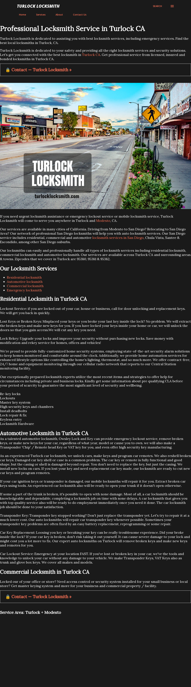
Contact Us (77, 14)
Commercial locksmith (25, 286)
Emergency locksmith (24, 290)
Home (20, 14)
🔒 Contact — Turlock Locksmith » (38, 69)
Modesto (103, 220)
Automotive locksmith (25, 281)
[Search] (157, 6)
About (57, 14)
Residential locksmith (24, 277)
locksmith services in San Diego (118, 237)
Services (38, 14)
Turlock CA (91, 55)
